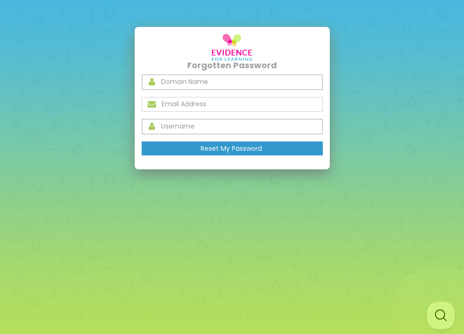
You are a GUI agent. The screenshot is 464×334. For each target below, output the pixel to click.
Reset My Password (231, 148)
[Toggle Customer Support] (441, 315)
